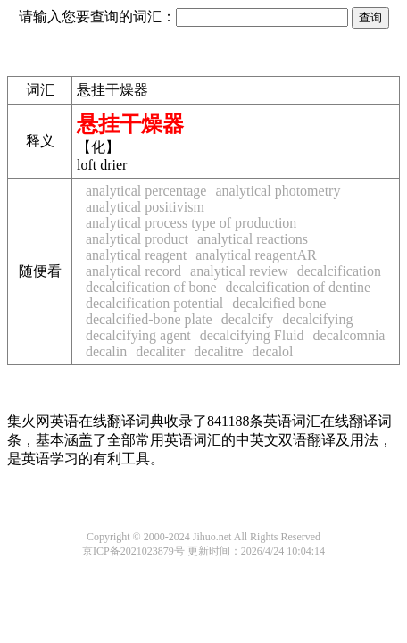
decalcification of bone (151, 287)
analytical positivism (145, 206)
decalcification (339, 271)
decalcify (247, 319)
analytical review (239, 271)
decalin (106, 351)
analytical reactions (252, 238)
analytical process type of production (191, 222)
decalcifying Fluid (252, 335)
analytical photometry (277, 190)
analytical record (133, 271)
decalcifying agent (138, 335)
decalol (272, 351)
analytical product (137, 238)
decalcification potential (154, 303)
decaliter (160, 351)
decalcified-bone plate (149, 319)
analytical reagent (136, 255)
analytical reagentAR (256, 255)
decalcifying (317, 319)
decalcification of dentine (298, 287)
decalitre (218, 351)
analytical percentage (146, 190)
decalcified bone (279, 303)
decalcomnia (349, 335)
